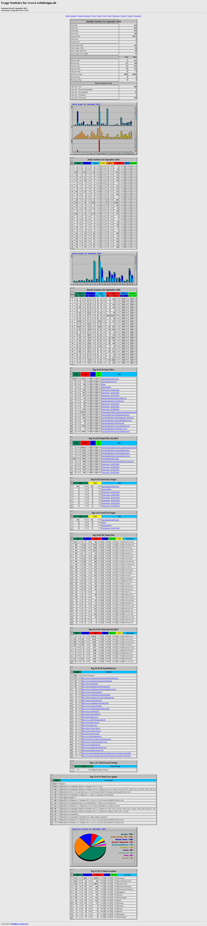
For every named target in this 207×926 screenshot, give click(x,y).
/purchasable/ (106, 387)
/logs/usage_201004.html (110, 393)
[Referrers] (116, 16)
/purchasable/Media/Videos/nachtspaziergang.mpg (119, 412)
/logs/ (104, 384)
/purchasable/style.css (109, 382)
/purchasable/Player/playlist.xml (113, 423)
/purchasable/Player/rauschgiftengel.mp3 (116, 426)
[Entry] (99, 16)
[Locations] (137, 16)
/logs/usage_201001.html (110, 404)
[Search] (123, 16)
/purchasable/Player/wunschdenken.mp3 (116, 431)
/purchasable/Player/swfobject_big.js (114, 429)
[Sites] (109, 16)
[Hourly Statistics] (84, 16)
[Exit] (105, 16)
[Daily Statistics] (71, 16)
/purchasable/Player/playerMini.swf (114, 398)
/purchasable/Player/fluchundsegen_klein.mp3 (118, 418)
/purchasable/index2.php (110, 379)
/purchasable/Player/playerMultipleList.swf (117, 420)
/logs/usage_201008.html (110, 409)
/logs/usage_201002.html (110, 390)
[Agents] (130, 16)
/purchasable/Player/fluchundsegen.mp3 (115, 415)
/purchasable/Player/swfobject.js (113, 401)
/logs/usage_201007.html (110, 395)
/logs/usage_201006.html (110, 406)
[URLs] (94, 16)
